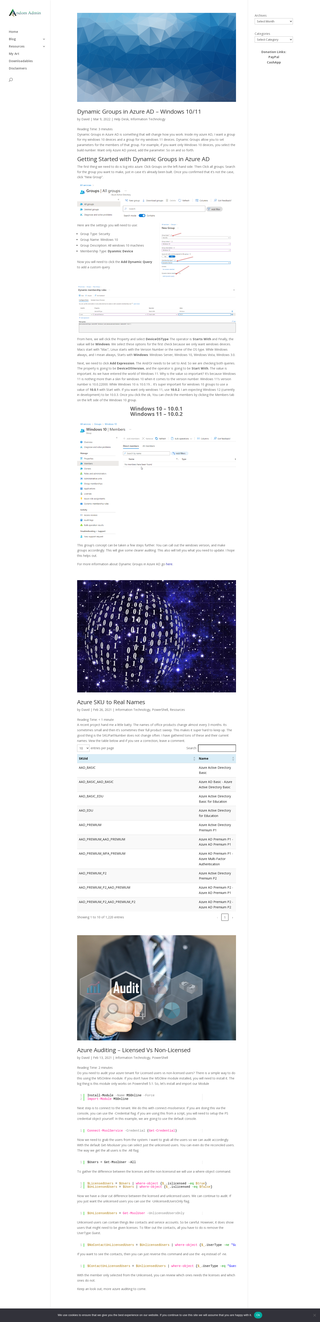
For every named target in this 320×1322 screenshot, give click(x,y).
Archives (261, 15)
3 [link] (193, 917)
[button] (194, 758)
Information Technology (147, 119)
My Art (14, 51)
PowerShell (160, 709)
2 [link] (185, 917)
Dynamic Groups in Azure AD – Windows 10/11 (139, 111)
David (85, 119)
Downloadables (21, 59)
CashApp (274, 62)
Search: (191, 748)
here (169, 564)
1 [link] (177, 917)
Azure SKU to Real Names (111, 702)
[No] (314, 1315)
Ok (258, 1315)
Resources (16, 44)
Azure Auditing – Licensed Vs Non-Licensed (133, 1050)
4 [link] (200, 917)
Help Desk (121, 119)
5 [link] (208, 917)
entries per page (102, 748)
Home (13, 30)
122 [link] (224, 917)
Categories (262, 34)
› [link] (232, 917)
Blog (12, 37)
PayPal (273, 57)
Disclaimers (18, 66)
